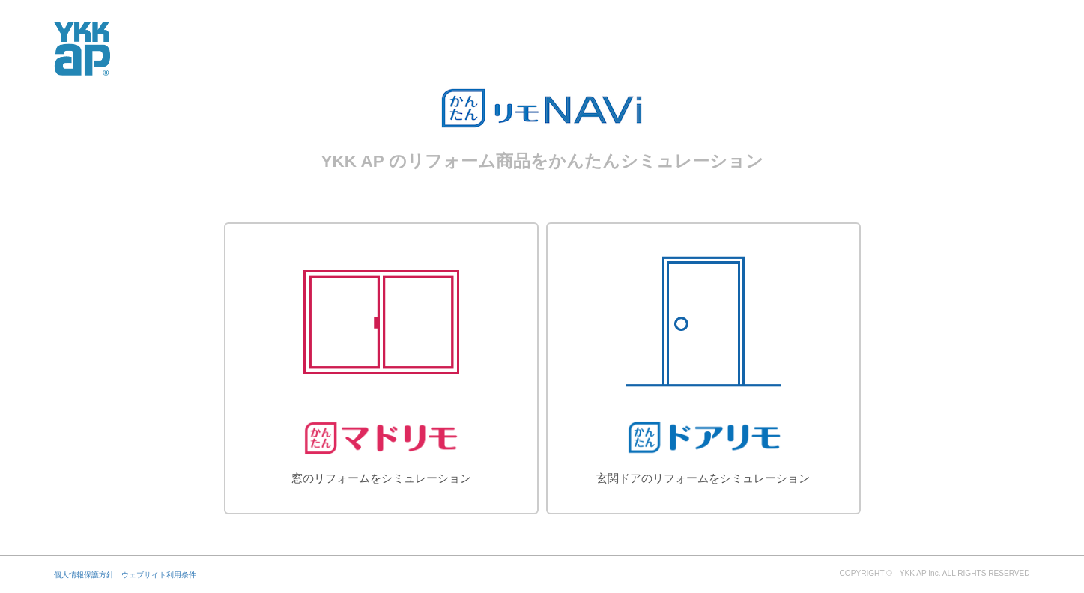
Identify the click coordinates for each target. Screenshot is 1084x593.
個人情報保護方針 (84, 575)
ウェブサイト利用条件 (158, 575)
